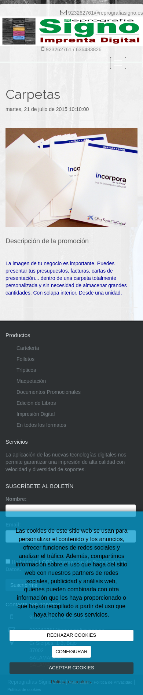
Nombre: (16, 499)
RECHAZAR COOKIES (71, 635)
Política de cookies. (71, 681)
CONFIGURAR (71, 651)
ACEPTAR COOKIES (71, 667)
